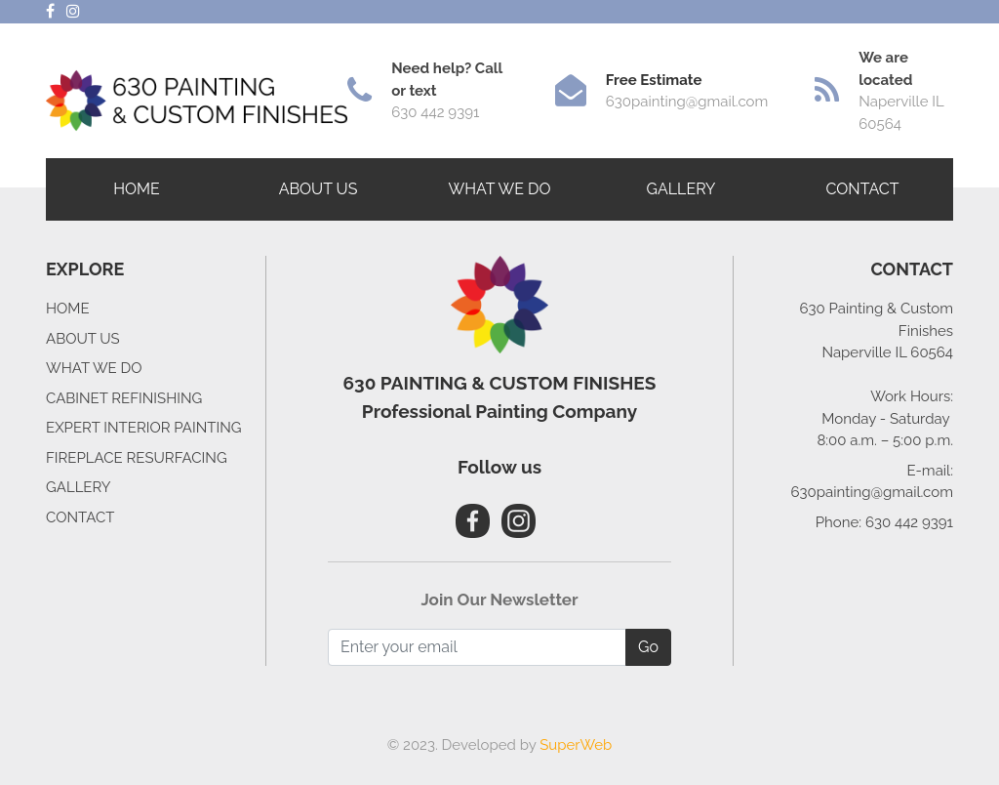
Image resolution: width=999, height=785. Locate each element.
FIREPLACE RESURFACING (136, 458)
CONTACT (862, 189)
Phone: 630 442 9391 (884, 522)
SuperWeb (575, 745)
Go (648, 647)
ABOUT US (318, 189)
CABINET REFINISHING (124, 398)
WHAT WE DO (94, 368)
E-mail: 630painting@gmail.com (872, 482)
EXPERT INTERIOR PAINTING (144, 427)
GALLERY (680, 189)
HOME (136, 189)
